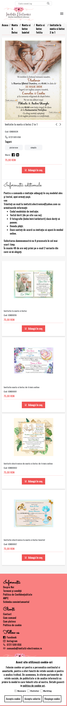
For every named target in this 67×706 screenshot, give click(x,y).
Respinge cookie (52, 699)
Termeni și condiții (12, 591)
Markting (47, 690)
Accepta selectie (32, 699)
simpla (33, 147)
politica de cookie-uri (34, 685)
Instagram (10, 641)
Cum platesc (9, 621)
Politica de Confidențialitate (17, 594)
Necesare (21, 690)
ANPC (5, 598)
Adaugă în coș (33, 170)
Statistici (34, 690)
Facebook (9, 637)
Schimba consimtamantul (16, 602)
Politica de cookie (12, 625)
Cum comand (9, 618)
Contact (7, 614)
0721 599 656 (15, 137)
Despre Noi (8, 587)
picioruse (14, 147)
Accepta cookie (13, 699)
